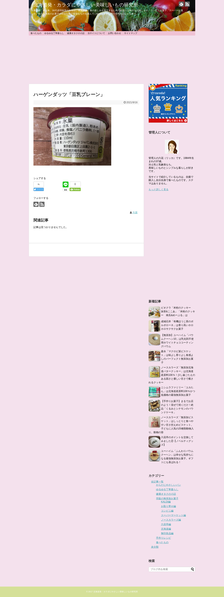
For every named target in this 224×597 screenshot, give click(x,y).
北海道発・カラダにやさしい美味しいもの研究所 (85, 4)
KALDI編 (166, 501)
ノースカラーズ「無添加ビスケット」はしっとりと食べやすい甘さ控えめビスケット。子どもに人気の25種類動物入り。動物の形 (171, 425)
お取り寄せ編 (168, 506)
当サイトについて (96, 33)
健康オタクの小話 (75, 33)
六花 (135, 212)
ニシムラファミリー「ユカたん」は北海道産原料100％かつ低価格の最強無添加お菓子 (178, 391)
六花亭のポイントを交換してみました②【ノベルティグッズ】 (177, 441)
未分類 (155, 547)
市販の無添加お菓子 (167, 498)
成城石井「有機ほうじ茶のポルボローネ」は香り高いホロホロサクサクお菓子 (177, 325)
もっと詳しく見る (158, 189)
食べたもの (35, 33)
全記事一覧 (157, 481)
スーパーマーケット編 (173, 515)
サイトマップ (130, 33)
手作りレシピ (163, 538)
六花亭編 (166, 524)
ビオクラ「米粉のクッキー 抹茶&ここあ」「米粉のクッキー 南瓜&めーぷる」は (178, 311)
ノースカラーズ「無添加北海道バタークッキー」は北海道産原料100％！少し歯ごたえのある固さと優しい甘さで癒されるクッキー (172, 375)
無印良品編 (167, 533)
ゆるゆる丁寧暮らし (54, 33)
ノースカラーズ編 (171, 520)
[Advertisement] (112, 59)
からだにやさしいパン (168, 485)
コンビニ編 (167, 510)
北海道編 (166, 529)
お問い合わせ (114, 33)
